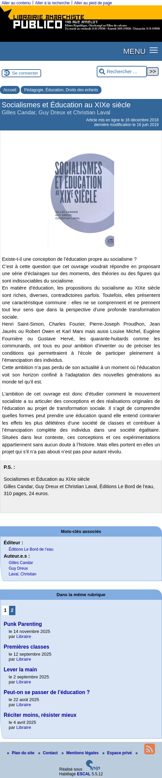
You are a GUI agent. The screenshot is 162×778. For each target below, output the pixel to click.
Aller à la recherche (52, 3)
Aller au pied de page (93, 3)
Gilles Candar (21, 562)
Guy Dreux (18, 568)
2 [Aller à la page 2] (12, 610)
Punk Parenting (23, 624)
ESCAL (84, 774)
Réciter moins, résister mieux (40, 715)
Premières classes (26, 647)
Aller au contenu (16, 3)
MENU (134, 51)
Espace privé (117, 753)
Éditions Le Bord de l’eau (31, 549)
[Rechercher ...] (122, 72)
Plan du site (21, 753)
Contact (48, 753)
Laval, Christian (22, 574)
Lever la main (20, 669)
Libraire (23, 636)
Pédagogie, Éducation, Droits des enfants (61, 90)
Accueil (9, 90)
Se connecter (25, 73)
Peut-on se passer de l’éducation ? (47, 692)
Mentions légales (81, 753)
